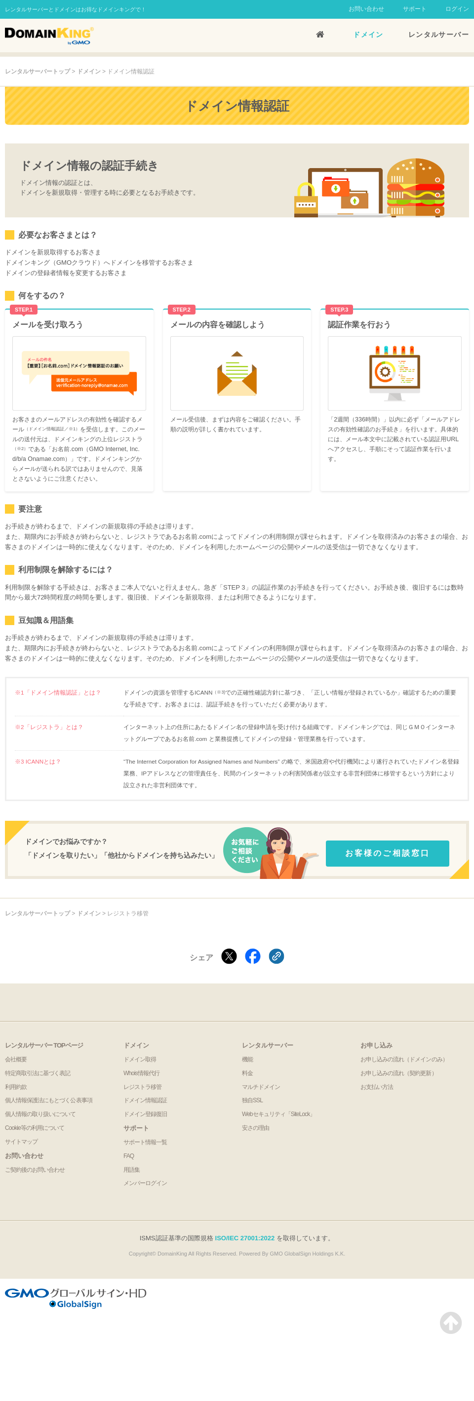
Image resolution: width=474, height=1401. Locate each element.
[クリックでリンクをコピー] (276, 957)
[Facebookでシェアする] (253, 957)
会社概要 (16, 1059)
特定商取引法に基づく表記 (37, 1073)
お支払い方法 (376, 1087)
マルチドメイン (261, 1087)
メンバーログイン (145, 1183)
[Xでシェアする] (229, 957)
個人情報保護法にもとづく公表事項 (48, 1100)
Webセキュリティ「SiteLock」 (278, 1114)
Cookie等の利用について (34, 1127)
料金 (247, 1073)
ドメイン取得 (139, 1059)
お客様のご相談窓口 (388, 853)
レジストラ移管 (142, 1087)
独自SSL (252, 1100)
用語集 (131, 1169)
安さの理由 (255, 1127)
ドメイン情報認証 (145, 1100)
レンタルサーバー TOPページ (44, 1045)
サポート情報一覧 (145, 1142)
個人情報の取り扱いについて (40, 1114)
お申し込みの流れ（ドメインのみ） (404, 1059)
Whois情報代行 (141, 1073)
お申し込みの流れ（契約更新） (398, 1073)
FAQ (128, 1156)
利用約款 (16, 1087)
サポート (415, 8)
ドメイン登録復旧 (145, 1114)
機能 (247, 1059)
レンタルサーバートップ (37, 71)
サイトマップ (21, 1141)
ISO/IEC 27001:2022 (245, 1238)
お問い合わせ (366, 8)
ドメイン (368, 34)
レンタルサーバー (438, 34)
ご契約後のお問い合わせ (35, 1169)
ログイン (457, 8)
